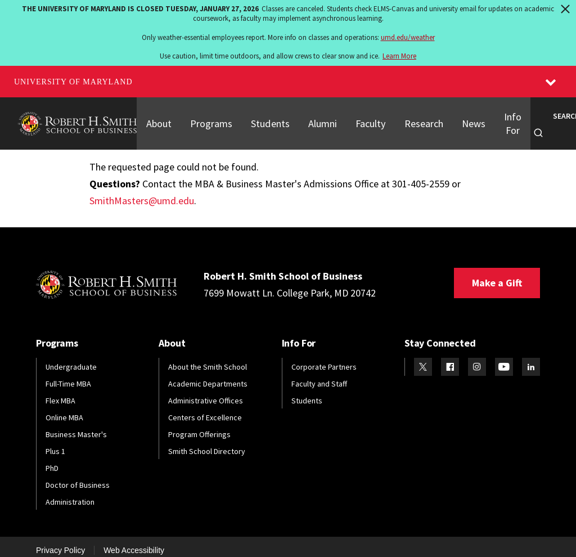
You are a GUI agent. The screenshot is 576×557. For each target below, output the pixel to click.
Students (267, 119)
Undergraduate (71, 358)
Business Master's (76, 426)
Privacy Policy (60, 541)
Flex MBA (60, 392)
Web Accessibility (134, 541)
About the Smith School (207, 358)
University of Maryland (73, 82)
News (466, 119)
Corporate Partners (324, 358)
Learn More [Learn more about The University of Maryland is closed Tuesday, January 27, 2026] (399, 56)
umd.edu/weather (408, 37)
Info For (505, 119)
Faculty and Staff (319, 375)
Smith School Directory (206, 443)
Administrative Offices (205, 392)
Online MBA (64, 409)
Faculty (366, 119)
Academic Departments (208, 375)
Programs (210, 119)
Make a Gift (497, 274)
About (158, 119)
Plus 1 (55, 443)
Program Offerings (199, 426)
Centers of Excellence (205, 409)
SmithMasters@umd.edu (141, 192)
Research (418, 119)
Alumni (318, 119)
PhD (52, 460)
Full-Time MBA (68, 375)
